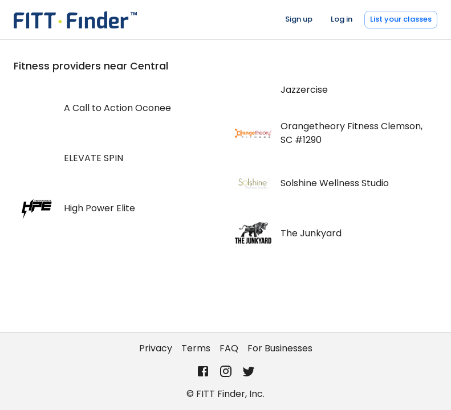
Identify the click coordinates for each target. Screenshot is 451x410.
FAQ (229, 348)
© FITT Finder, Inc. (225, 393)
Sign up (298, 19)
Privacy (155, 348)
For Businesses (279, 348)
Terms (195, 348)
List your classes (401, 19)
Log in (341, 19)
